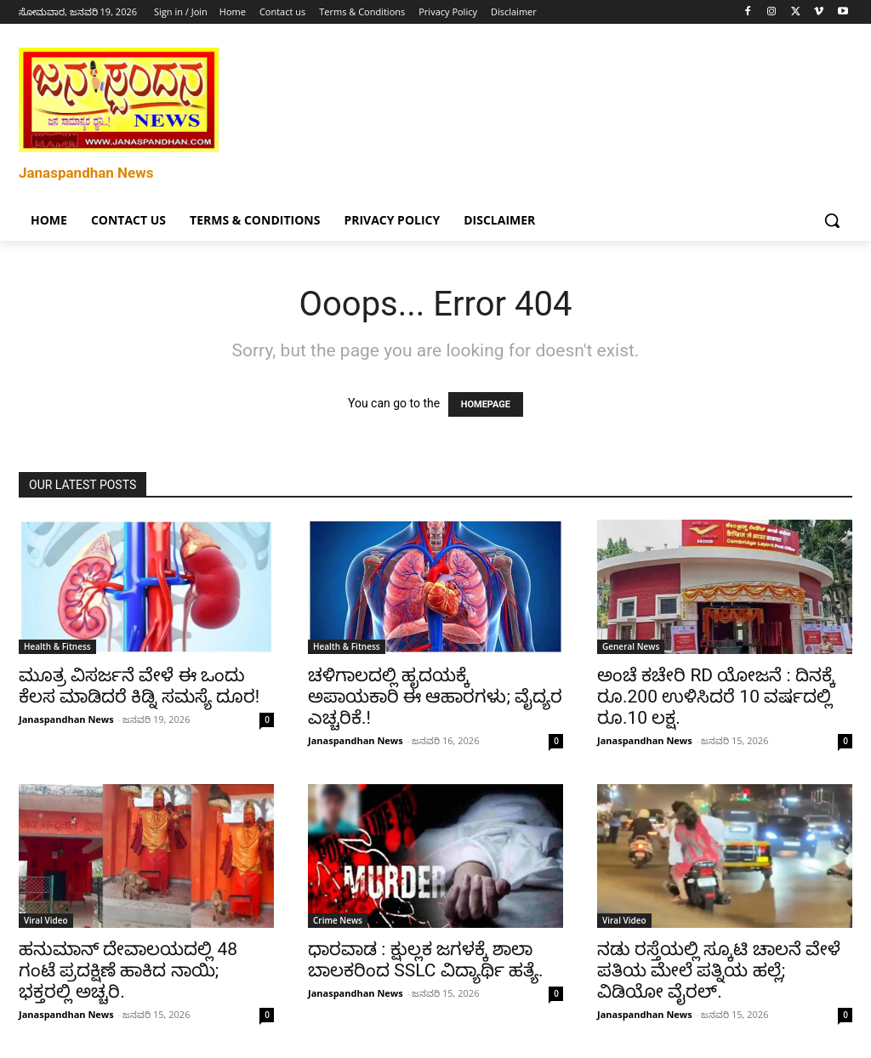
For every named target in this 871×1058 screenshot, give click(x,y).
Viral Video (46, 920)
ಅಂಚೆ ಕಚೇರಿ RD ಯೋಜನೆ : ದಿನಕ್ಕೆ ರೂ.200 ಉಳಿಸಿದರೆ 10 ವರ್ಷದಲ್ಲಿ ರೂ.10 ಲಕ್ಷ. (716, 696)
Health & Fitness (57, 646)
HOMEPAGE (485, 404)
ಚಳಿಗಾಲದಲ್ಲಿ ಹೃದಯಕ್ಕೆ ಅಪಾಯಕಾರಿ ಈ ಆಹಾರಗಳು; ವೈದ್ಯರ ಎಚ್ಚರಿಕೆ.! (435, 696)
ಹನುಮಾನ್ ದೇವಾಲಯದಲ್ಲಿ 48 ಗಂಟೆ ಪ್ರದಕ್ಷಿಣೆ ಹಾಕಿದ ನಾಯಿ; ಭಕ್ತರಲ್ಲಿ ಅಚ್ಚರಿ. (128, 970)
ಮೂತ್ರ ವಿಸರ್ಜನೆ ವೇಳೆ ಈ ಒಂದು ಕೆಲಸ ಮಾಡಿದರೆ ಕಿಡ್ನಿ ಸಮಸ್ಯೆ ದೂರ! (139, 686)
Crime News (337, 920)
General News (630, 646)
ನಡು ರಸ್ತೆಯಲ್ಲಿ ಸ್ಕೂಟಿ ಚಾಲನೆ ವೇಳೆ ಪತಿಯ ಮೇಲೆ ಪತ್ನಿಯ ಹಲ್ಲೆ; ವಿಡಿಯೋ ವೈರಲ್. (718, 970)
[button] (831, 220)
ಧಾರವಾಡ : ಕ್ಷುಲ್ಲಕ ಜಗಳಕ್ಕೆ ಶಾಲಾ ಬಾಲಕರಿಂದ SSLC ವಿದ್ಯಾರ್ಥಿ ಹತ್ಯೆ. (425, 960)
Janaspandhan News (66, 719)
